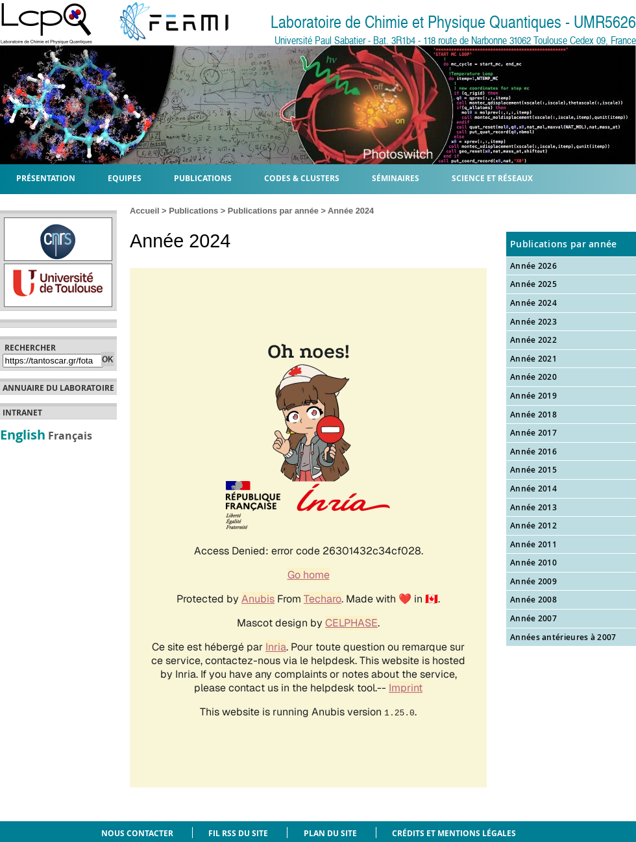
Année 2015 (533, 469)
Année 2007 (533, 618)
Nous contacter (137, 833)
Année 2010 (533, 562)
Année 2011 (533, 544)
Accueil (145, 211)
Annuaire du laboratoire (58, 388)
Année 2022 (533, 339)
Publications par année (273, 211)
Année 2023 (533, 321)
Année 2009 (533, 581)
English (22, 434)
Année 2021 (533, 358)
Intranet (22, 413)
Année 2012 (533, 525)
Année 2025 (533, 284)
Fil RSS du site (238, 833)
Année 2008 (533, 599)
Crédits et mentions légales (454, 833)
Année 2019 (533, 395)
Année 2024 (533, 302)
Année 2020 (533, 376)
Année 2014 (533, 488)
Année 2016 (533, 451)
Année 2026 (533, 265)
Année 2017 (533, 432)
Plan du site (330, 833)
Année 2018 (533, 414)
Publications (193, 211)
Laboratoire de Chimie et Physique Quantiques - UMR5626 (453, 22)
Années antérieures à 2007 (563, 637)
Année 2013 (533, 507)
